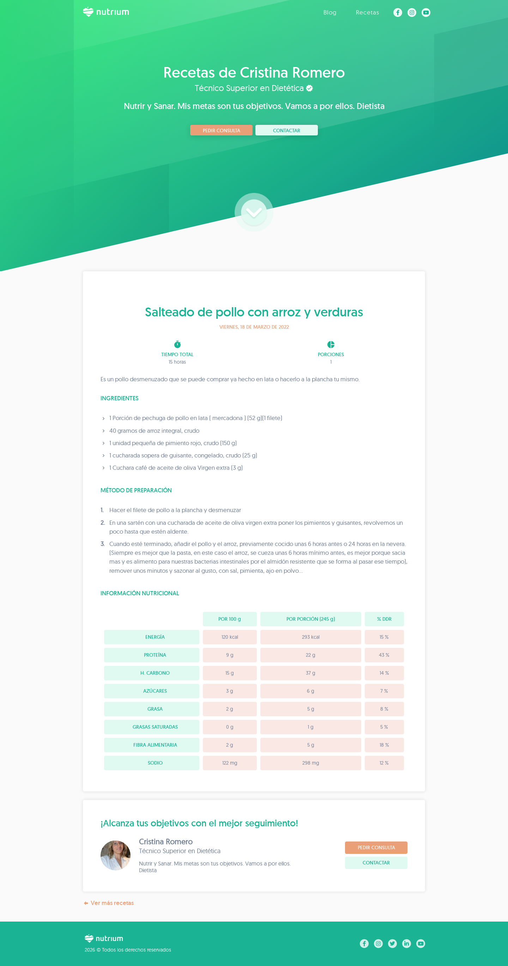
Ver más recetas (108, 903)
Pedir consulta (221, 130)
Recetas (367, 12)
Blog (330, 12)
